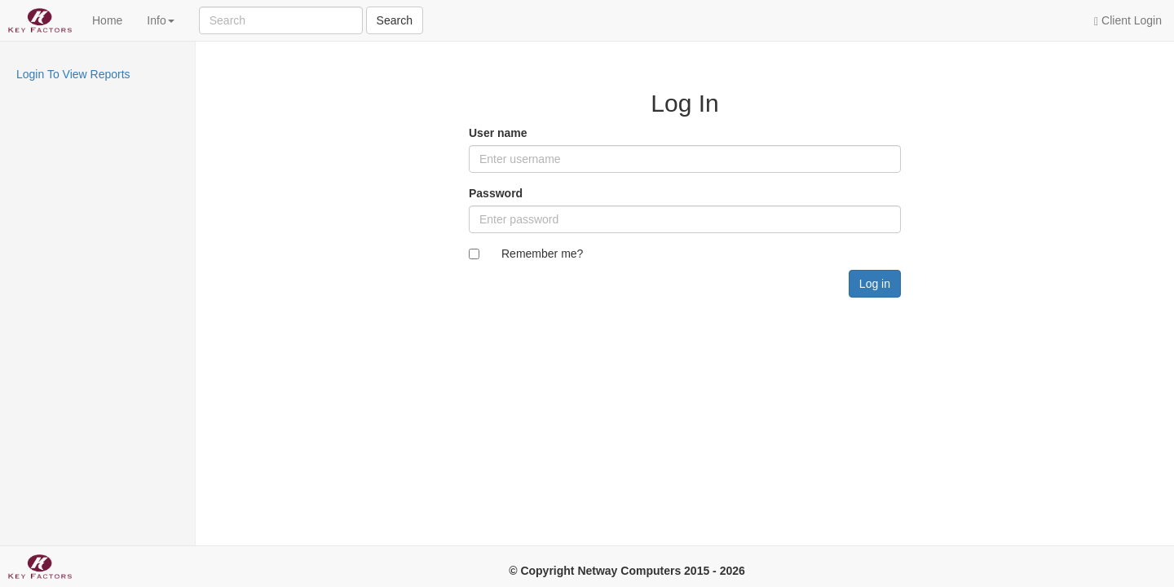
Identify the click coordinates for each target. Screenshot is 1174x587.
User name (498, 132)
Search (395, 20)
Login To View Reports (73, 74)
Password (496, 193)
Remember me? (542, 253)
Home (107, 20)
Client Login (1128, 21)
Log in (874, 283)
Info (160, 20)
